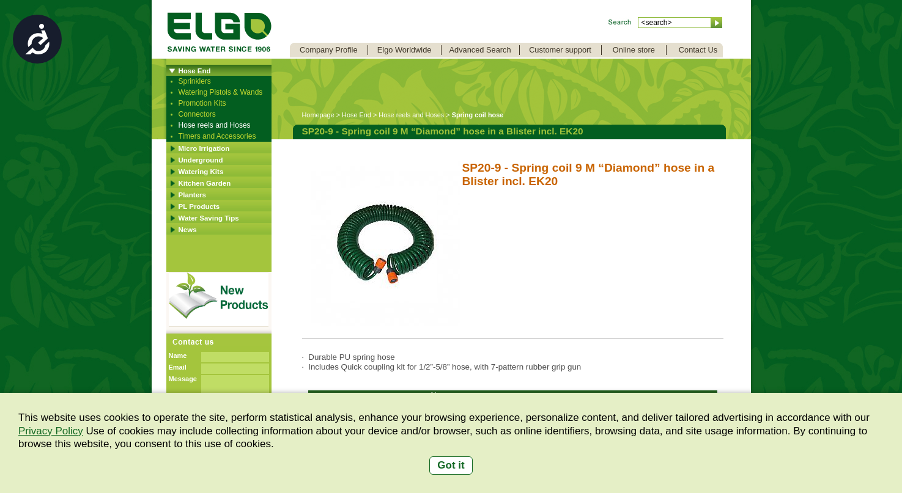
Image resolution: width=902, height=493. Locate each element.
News (188, 229)
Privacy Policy (50, 431)
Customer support (560, 49)
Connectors (197, 114)
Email (178, 367)
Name (178, 355)
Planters (192, 195)
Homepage (318, 115)
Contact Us (698, 49)
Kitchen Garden (205, 183)
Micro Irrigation (204, 148)
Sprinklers (195, 81)
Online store (634, 49)
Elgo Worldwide (404, 49)
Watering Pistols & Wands (221, 92)
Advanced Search (480, 49)
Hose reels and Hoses (215, 125)
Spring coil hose (478, 115)
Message (183, 378)
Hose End (195, 71)
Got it (450, 465)
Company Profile (329, 49)
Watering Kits (201, 171)
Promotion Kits (202, 103)
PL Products (199, 206)
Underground (201, 160)
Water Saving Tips (209, 218)
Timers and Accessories (217, 136)
